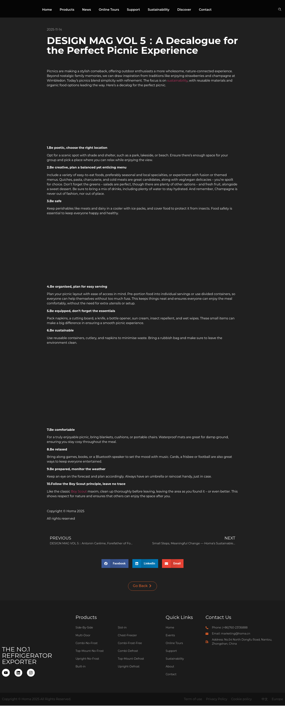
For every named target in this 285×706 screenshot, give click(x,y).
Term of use (193, 699)
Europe (277, 699)
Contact (205, 9)
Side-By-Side (84, 628)
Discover (184, 9)
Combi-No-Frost (87, 643)
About (170, 667)
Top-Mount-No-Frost (90, 651)
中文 (265, 699)
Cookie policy (241, 699)
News (86, 9)
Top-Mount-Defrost (131, 659)
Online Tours (109, 9)
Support (133, 9)
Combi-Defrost (128, 651)
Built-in (81, 667)
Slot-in (122, 628)
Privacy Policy (216, 699)
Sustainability (158, 9)
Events (170, 635)
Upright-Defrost (129, 667)
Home (47, 9)
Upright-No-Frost (87, 659)
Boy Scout (79, 491)
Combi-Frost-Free (130, 643)
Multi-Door (83, 635)
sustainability (177, 80)
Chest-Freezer (127, 635)
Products (67, 9)
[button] (280, 10)
